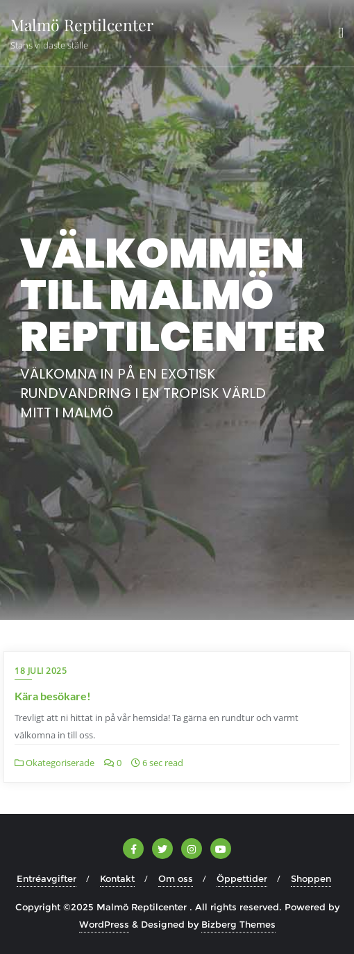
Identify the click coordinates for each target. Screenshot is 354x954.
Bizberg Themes (238, 924)
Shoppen (311, 878)
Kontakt (117, 878)
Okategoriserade (54, 762)
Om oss (175, 878)
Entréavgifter (46, 878)
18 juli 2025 (41, 671)
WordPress (104, 924)
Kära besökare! (53, 695)
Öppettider (242, 878)
